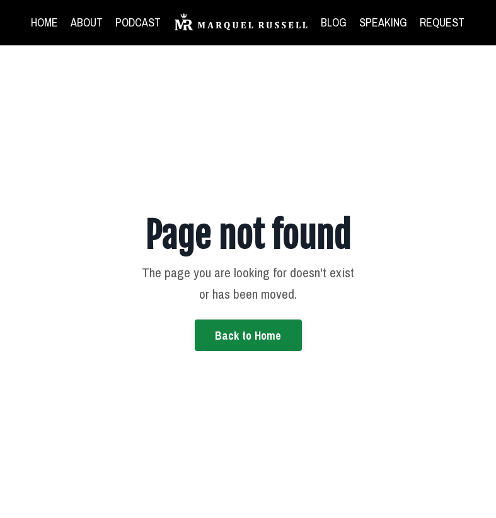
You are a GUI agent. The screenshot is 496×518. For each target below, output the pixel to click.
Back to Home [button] (248, 335)
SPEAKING (383, 22)
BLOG (334, 22)
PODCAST (138, 22)
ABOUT (87, 22)
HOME (44, 22)
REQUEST (442, 22)
